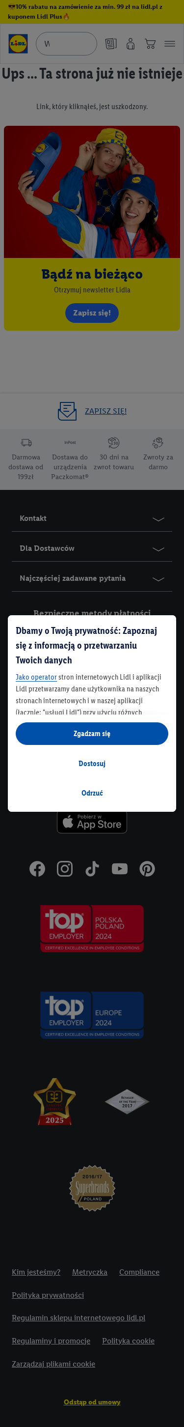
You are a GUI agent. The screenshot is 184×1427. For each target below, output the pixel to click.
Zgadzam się (92, 733)
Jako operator (36, 677)
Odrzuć (92, 793)
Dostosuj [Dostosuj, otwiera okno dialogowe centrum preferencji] (92, 763)
